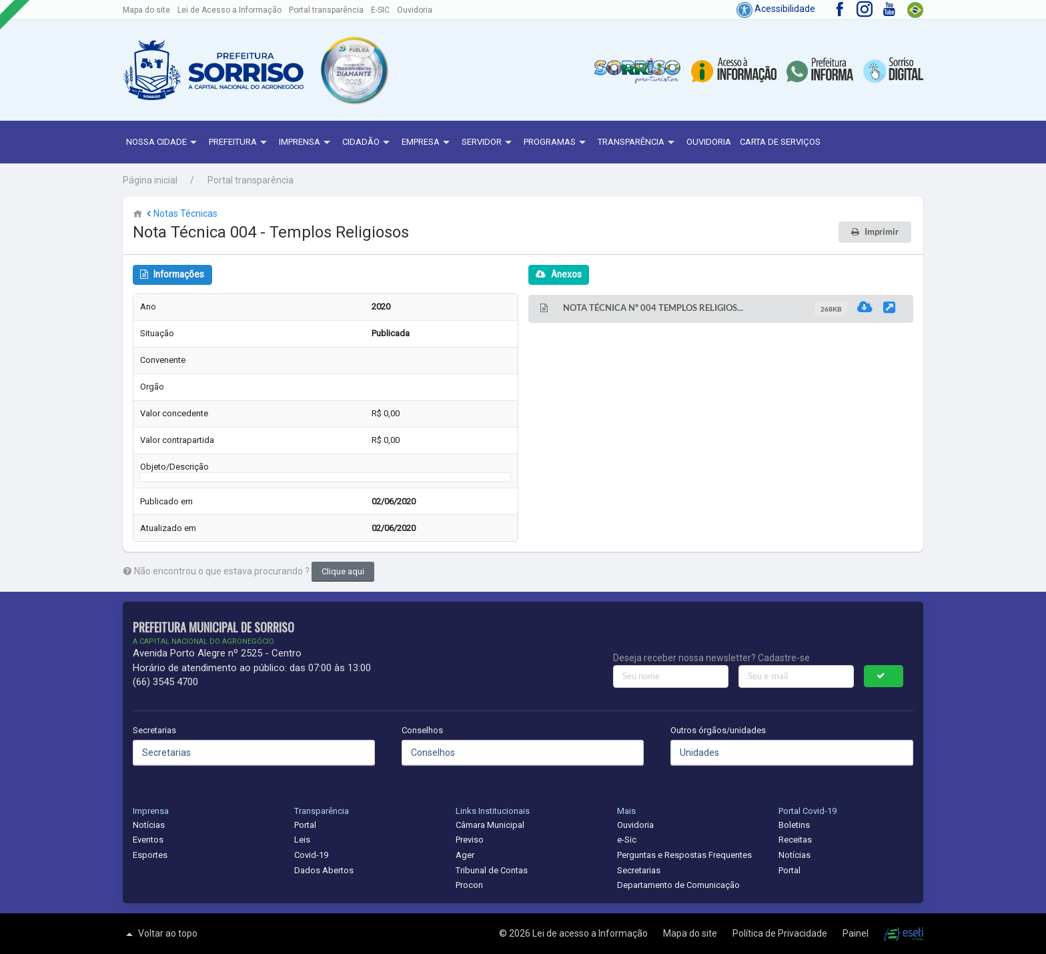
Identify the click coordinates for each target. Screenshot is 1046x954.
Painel (857, 933)
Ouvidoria (414, 10)
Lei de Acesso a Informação (229, 10)
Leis (302, 840)
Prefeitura (239, 142)
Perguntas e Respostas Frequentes (684, 855)
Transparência (638, 142)
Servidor (488, 142)
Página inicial (150, 180)
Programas (556, 142)
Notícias (149, 825)
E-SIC (380, 10)
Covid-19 (311, 855)
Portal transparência (326, 10)
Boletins (794, 825)
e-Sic (626, 840)
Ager (465, 855)
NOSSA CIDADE (163, 142)
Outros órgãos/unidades (718, 730)
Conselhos (422, 730)
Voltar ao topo (160, 934)
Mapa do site (146, 10)
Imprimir (882, 232)
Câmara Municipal (490, 825)
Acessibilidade (775, 8)
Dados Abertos (324, 870)
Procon (469, 885)
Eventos (148, 840)
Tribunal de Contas (492, 870)
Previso (470, 840)
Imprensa (306, 142)
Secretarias (154, 730)
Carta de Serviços (780, 142)
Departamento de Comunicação (678, 885)
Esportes (150, 855)
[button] (354, 70)
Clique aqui (343, 571)
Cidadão (367, 142)
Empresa (427, 142)
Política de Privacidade (780, 933)
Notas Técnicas (180, 213)
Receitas (795, 840)
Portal (305, 825)
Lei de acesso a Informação (591, 933)
